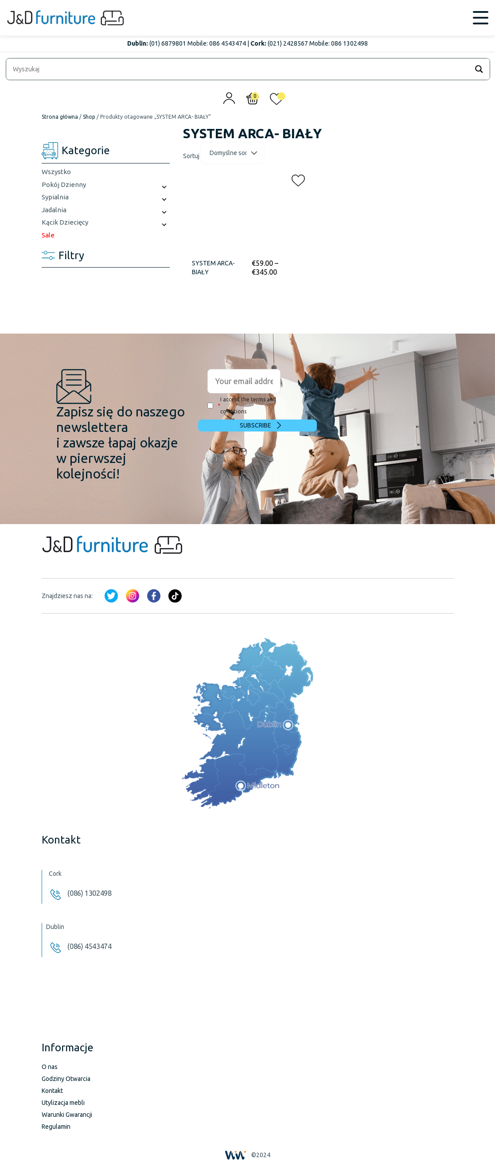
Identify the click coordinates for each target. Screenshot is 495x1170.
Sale (48, 235)
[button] (296, 179)
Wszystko (56, 171)
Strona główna (60, 117)
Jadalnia (54, 210)
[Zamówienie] (232, 153)
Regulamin (56, 1126)
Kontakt (52, 1090)
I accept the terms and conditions (241, 405)
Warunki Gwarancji (67, 1114)
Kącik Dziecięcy (65, 222)
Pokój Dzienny (64, 184)
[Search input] (239, 69)
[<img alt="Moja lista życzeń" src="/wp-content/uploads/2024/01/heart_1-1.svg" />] (276, 101)
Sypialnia (55, 197)
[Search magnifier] (479, 69)
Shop (89, 117)
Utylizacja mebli (63, 1102)
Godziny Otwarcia (66, 1078)
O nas (50, 1066)
